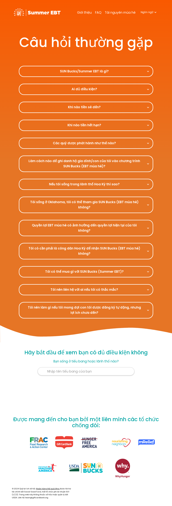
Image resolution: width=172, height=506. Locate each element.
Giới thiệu (84, 12)
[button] (148, 12)
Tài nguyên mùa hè (120, 12)
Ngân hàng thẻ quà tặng (48, 488)
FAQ (98, 12)
